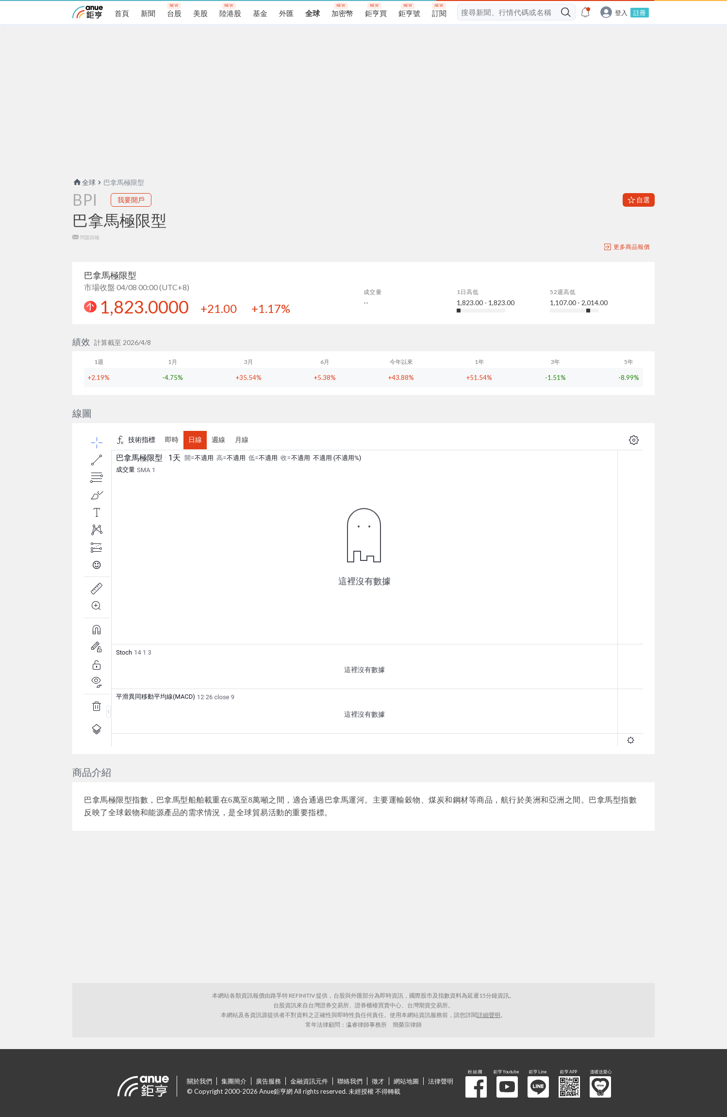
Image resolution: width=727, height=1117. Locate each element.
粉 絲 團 (476, 1087)
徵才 (378, 1081)
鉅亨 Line (538, 1087)
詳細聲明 (488, 1014)
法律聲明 (440, 1081)
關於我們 (199, 1081)
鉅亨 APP (569, 1087)
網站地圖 (406, 1081)
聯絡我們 (350, 1081)
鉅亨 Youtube (507, 1087)
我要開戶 (131, 200)
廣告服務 (268, 1081)
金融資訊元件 (309, 1081)
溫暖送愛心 (600, 1087)
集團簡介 (234, 1081)
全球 (84, 182)
